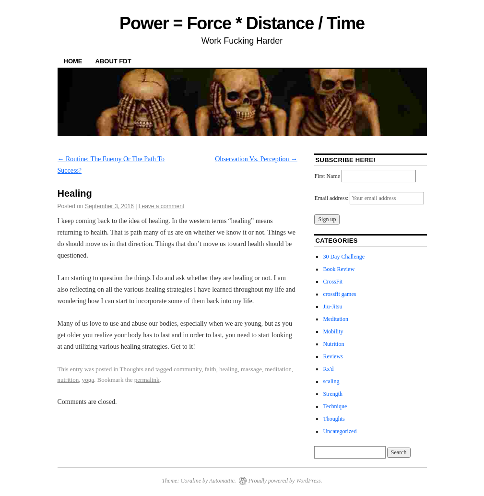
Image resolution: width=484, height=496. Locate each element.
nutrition (68, 379)
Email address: (332, 198)
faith (210, 369)
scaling (331, 381)
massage (251, 369)
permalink (147, 379)
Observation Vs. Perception (256, 159)
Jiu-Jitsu (332, 306)
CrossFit (332, 281)
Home (73, 61)
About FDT (113, 61)
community (187, 369)
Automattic (222, 480)
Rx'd (328, 369)
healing (228, 369)
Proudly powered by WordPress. (285, 480)
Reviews (332, 356)
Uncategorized (339, 431)
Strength (332, 393)
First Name (327, 176)
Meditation (335, 319)
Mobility (333, 331)
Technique (335, 406)
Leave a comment (161, 206)
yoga (88, 379)
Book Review (338, 269)
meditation (278, 369)
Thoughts (131, 369)
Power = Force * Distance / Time (242, 23)
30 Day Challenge (344, 256)
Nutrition (333, 344)
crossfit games (339, 294)
